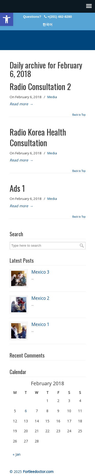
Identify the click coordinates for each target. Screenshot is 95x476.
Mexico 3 (40, 272)
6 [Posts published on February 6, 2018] (26, 410)
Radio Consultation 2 (40, 86)
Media (52, 97)
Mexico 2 (40, 298)
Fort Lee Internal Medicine (48, 38)
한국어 (47, 24)
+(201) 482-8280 (59, 17)
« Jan (17, 454)
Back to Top (78, 115)
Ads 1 (17, 188)
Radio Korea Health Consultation (38, 137)
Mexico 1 (40, 324)
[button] (6, 19)
